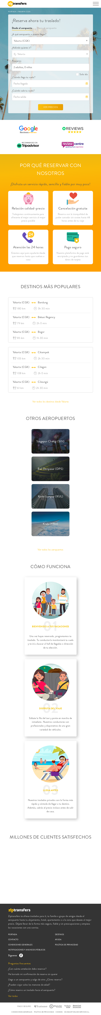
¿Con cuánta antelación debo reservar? (27, 969)
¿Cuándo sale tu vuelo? (23, 90)
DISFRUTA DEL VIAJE (50, 708)
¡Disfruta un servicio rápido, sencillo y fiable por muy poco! (51, 184)
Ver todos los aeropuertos (50, 549)
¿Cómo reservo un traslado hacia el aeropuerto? (31, 990)
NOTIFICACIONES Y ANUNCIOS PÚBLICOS (26, 950)
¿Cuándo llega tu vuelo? (23, 77)
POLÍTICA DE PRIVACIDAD (66, 944)
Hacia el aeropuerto (47, 28)
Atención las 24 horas (28, 247)
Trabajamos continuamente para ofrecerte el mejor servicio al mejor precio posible (28, 217)
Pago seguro (73, 247)
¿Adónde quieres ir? (21, 47)
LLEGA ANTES (50, 790)
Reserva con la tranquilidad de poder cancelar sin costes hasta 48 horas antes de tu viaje (73, 217)
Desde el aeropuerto (22, 28)
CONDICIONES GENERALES (20, 944)
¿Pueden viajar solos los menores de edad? (29, 984)
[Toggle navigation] (96, 5)
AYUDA (58, 939)
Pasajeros (16, 61)
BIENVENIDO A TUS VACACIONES (50, 626)
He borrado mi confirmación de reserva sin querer (33, 974)
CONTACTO (13, 939)
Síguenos (15, 955)
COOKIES (59, 1012)
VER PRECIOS (50, 107)
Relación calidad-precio (28, 208)
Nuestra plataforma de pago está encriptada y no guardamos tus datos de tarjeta (73, 256)
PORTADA (12, 11)
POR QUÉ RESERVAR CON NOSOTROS (50, 169)
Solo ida (82, 74)
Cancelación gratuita (72, 208)
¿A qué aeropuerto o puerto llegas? (29, 34)
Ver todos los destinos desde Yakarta (50, 401)
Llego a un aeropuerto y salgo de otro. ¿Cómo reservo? (35, 979)
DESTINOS (59, 934)
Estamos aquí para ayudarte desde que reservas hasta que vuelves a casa (28, 256)
